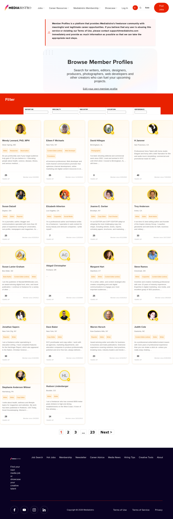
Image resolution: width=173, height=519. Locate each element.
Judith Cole (140, 327)
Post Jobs (161, 8)
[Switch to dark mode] (141, 7)
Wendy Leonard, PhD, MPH (16, 140)
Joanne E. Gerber (99, 206)
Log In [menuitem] (125, 8)
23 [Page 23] (92, 432)
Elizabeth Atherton (55, 206)
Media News (114, 457)
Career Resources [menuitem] (58, 8)
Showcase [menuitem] (110, 8)
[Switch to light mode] (135, 7)
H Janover (139, 140)
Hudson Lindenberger (57, 386)
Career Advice (97, 457)
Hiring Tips (129, 457)
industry (84, 109)
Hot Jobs (51, 457)
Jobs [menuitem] (40, 8)
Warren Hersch (97, 327)
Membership (65, 457)
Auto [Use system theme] (147, 8)
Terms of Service (140, 510)
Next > (106, 432)
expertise (29, 109)
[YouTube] (24, 510)
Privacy (159, 510)
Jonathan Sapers (10, 327)
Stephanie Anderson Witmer (16, 387)
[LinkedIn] (44, 510)
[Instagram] (34, 510)
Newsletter (80, 457)
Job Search (37, 457)
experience (139, 109)
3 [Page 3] (75, 432)
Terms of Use (120, 510)
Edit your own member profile (100, 88)
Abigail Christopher (56, 266)
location (111, 109)
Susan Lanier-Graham (13, 267)
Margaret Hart (97, 267)
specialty (56, 109)
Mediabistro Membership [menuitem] (86, 8)
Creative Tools (146, 457)
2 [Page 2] (68, 432)
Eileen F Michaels (55, 140)
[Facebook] (14, 510)
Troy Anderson (141, 206)
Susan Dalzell (9, 206)
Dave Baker (52, 327)
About (160, 457)
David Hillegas (97, 140)
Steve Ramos (141, 267)
